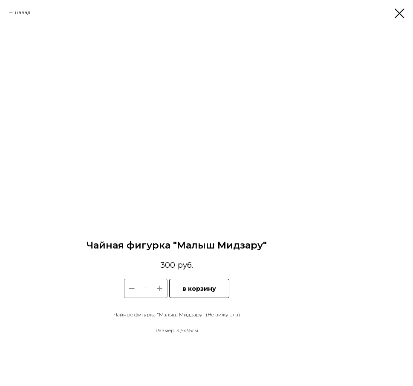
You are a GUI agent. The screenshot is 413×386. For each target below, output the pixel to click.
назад (22, 12)
